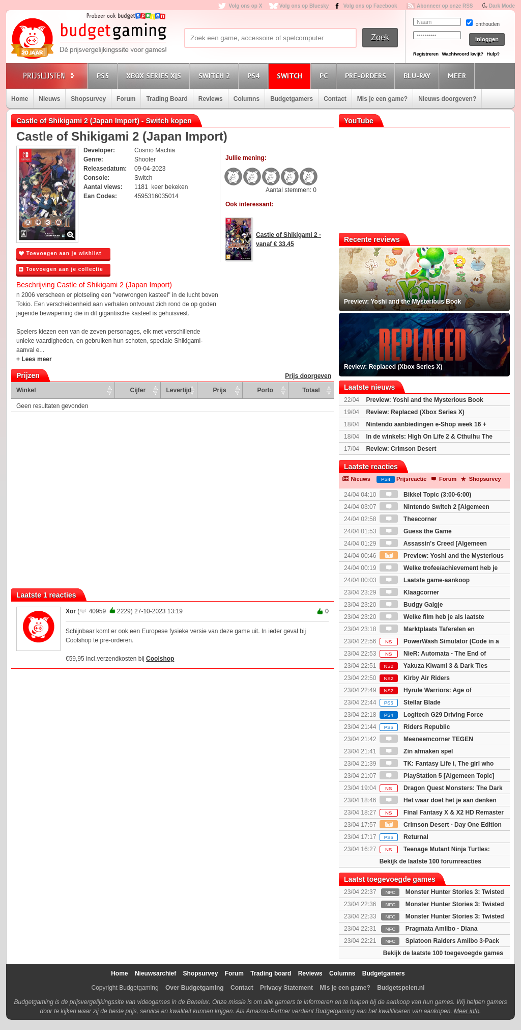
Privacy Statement (286, 987)
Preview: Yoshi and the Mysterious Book (424, 399)
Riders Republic (415, 726)
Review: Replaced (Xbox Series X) (415, 412)
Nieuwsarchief (155, 973)
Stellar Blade (410, 702)
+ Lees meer (34, 359)
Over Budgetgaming (194, 987)
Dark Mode (502, 6)
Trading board (270, 973)
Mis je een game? (382, 98)
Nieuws (49, 98)
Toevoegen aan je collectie (61, 269)
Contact (335, 98)
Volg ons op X (245, 6)
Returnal (404, 837)
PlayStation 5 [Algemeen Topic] (437, 775)
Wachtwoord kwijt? (462, 54)
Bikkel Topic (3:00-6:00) (426, 494)
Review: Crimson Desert (401, 448)
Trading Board (166, 98)
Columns (246, 98)
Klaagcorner (409, 592)
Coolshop (160, 658)
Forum (126, 98)
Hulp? (493, 54)
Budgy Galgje (411, 604)
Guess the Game (416, 531)
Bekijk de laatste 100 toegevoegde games (443, 953)
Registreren (426, 54)
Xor (71, 611)
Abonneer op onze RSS (445, 6)
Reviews (210, 98)
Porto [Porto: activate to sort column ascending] (265, 390)
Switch (291, 75)
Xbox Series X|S (155, 75)
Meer (458, 75)
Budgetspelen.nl (400, 987)
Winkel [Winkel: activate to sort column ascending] (26, 390)
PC (325, 75)
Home (19, 98)
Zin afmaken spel (416, 751)
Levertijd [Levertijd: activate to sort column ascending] (178, 390)
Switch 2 (215, 75)
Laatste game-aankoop (425, 580)
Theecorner (408, 519)
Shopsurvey (88, 98)
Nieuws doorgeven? (447, 98)
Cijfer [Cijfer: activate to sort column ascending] (138, 390)
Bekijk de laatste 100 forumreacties (430, 861)
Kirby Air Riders (415, 678)
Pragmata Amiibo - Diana (442, 928)
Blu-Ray (418, 75)
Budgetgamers (291, 98)
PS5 (104, 75)
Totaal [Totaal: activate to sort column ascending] (311, 390)
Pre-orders (367, 75)
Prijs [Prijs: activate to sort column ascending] (219, 390)
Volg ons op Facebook (370, 6)
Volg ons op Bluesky (304, 6)
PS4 (255, 75)
